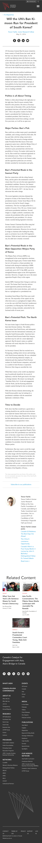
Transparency (6, 706)
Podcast (24, 593)
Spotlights (24, 749)
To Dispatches (9, 15)
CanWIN (5, 762)
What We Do (6, 698)
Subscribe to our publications (21, 484)
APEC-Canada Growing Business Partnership (9, 754)
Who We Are (6, 701)
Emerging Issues (7, 748)
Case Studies (25, 741)
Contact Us (6, 832)
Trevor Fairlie (25, 497)
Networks (7, 760)
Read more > (25, 561)
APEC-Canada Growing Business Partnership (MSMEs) (30, 765)
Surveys (24, 743)
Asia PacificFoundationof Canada (13, 6)
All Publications (7, 717)
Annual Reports (7, 709)
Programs (7, 740)
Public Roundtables (8, 745)
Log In (36, 832)
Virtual (23, 694)
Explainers (24, 738)
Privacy (23, 831)
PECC (4, 778)
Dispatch (14, 629)
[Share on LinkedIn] (23, 40)
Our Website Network (27, 755)
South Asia (5, 724)
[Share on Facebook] (14, 40)
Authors (5, 735)
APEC (4, 776)
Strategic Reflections (27, 735)
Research (7, 714)
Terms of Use (14, 832)
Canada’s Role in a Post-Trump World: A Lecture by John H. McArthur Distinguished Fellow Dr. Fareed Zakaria (28, 552)
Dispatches (25, 730)
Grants (4, 732)
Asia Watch (25, 725)
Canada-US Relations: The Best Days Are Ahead (28, 534)
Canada (24, 689)
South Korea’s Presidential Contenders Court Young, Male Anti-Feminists (19, 637)
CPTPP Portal (6, 730)
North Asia (5, 722)
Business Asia (6, 727)
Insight (5, 593)
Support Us (30, 832)
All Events (24, 686)
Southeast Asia (7, 719)
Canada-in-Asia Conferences (9, 689)
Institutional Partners (8, 783)
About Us (7, 696)
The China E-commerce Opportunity (25, 541)
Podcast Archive (26, 717)
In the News (25, 704)
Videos (24, 709)
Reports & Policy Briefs (28, 733)
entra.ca (10, 838)
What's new (8, 683)
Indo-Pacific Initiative (8, 743)
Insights (24, 728)
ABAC (4, 773)
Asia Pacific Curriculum (28, 759)
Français (32, 1)
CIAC (23, 697)
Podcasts (24, 707)
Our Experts (25, 715)
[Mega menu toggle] (38, 6)
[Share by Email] (27, 40)
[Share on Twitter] (18, 40)
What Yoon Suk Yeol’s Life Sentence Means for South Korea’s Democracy (10, 600)
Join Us (5, 704)
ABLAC (5, 770)
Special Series (25, 746)
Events (25, 683)
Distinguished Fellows (8, 768)
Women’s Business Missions (10, 765)
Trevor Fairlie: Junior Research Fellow (21, 32)
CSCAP (5, 781)
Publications (27, 722)
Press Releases (26, 712)
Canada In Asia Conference (29, 768)
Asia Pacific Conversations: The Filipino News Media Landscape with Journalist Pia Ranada (30, 602)
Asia (23, 691)
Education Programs (8, 750)
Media (24, 701)
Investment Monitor (27, 761)
